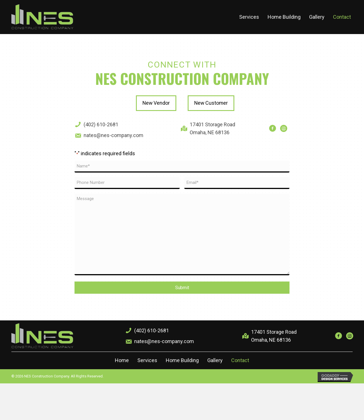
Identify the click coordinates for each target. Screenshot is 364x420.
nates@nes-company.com (113, 135)
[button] (155, 103)
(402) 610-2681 (101, 124)
